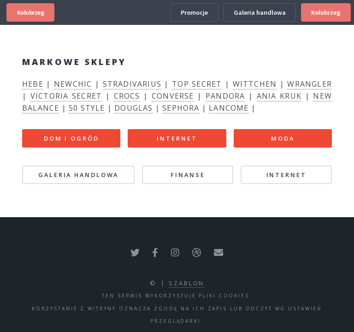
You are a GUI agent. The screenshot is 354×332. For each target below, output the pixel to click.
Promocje (194, 12)
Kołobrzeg (30, 12)
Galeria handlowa (260, 12)
